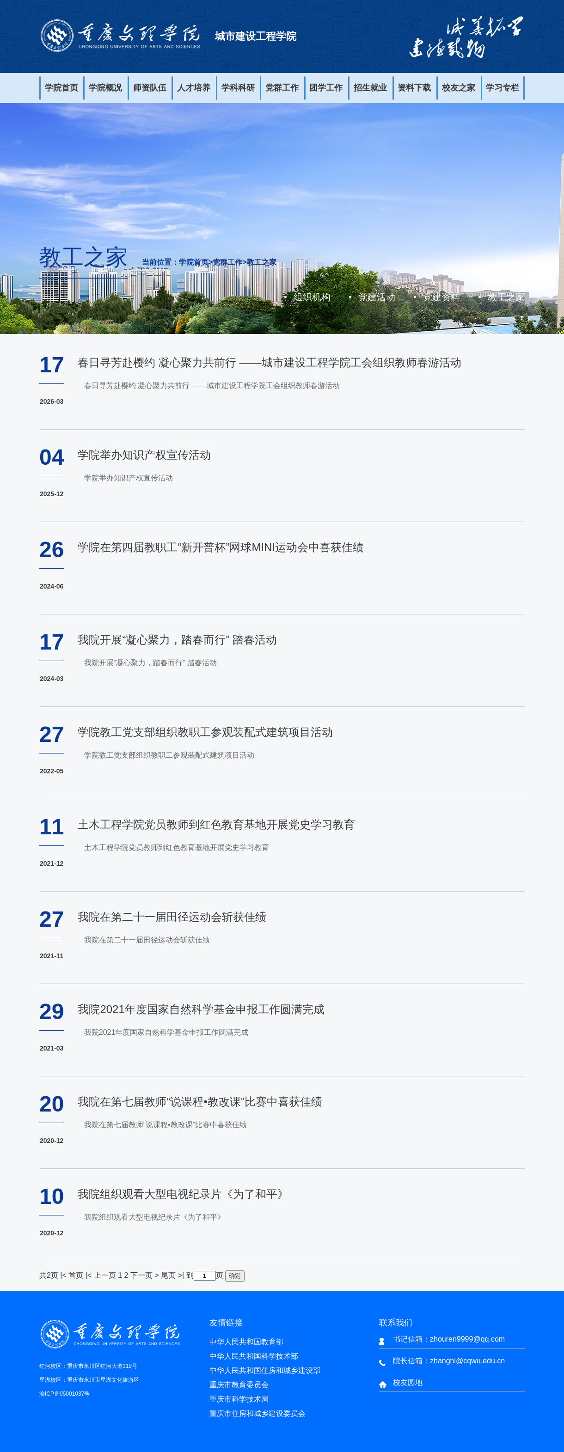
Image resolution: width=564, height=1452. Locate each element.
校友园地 (408, 1382)
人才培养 (193, 87)
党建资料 (441, 297)
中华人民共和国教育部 (246, 1342)
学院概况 (105, 87)
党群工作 (282, 87)
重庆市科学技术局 (239, 1399)
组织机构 (312, 297)
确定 (235, 1275)
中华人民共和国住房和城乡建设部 (264, 1370)
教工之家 (261, 262)
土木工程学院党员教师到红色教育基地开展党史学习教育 (216, 824)
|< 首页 (71, 1275)
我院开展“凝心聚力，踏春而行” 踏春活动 (177, 639)
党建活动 (376, 297)
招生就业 (370, 87)
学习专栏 (502, 87)
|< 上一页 (101, 1275)
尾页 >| (173, 1275)
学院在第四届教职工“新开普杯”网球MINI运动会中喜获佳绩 (221, 547)
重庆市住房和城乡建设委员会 (257, 1413)
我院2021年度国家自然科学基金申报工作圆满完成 (201, 1009)
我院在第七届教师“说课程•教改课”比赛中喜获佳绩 (200, 1101)
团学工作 (326, 87)
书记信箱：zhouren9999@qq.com (449, 1339)
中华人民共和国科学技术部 (253, 1356)
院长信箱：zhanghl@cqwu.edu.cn (449, 1361)
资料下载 (414, 87)
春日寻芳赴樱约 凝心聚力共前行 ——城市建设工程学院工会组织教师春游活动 (269, 362)
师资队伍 (149, 87)
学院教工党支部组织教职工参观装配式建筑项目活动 (205, 732)
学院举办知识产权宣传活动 (144, 455)
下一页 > (145, 1275)
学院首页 (61, 87)
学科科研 (238, 87)
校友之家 (458, 87)
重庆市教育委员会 (239, 1385)
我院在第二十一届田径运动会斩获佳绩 (172, 917)
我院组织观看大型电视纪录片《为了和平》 (183, 1194)
